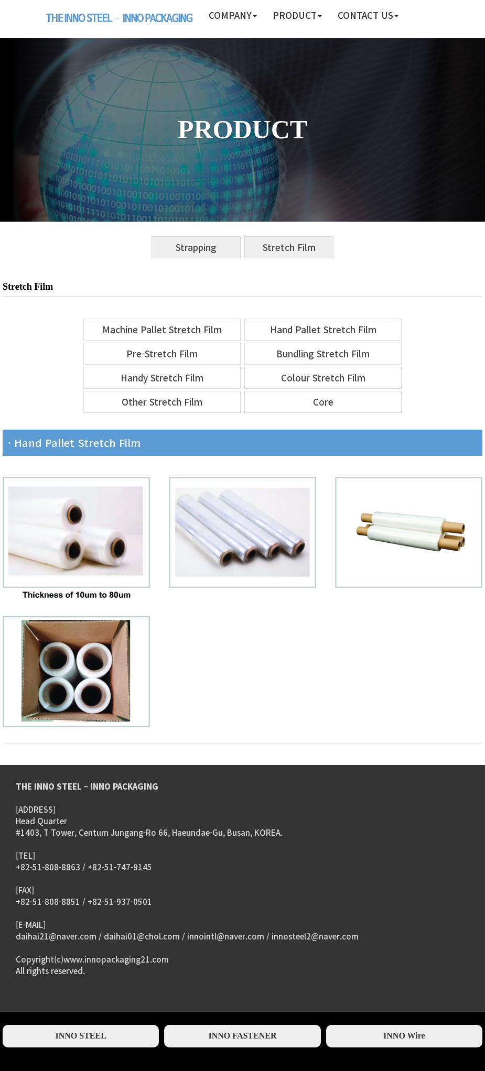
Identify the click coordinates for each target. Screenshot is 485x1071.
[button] (233, 16)
